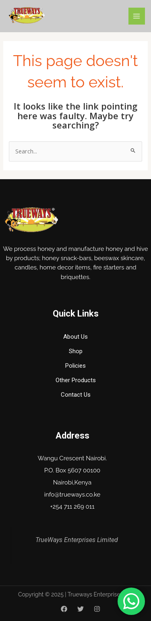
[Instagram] (97, 609)
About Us (75, 336)
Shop (76, 351)
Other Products (76, 380)
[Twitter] (80, 609)
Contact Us (76, 394)
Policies (75, 365)
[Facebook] (64, 609)
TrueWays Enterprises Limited (76, 540)
